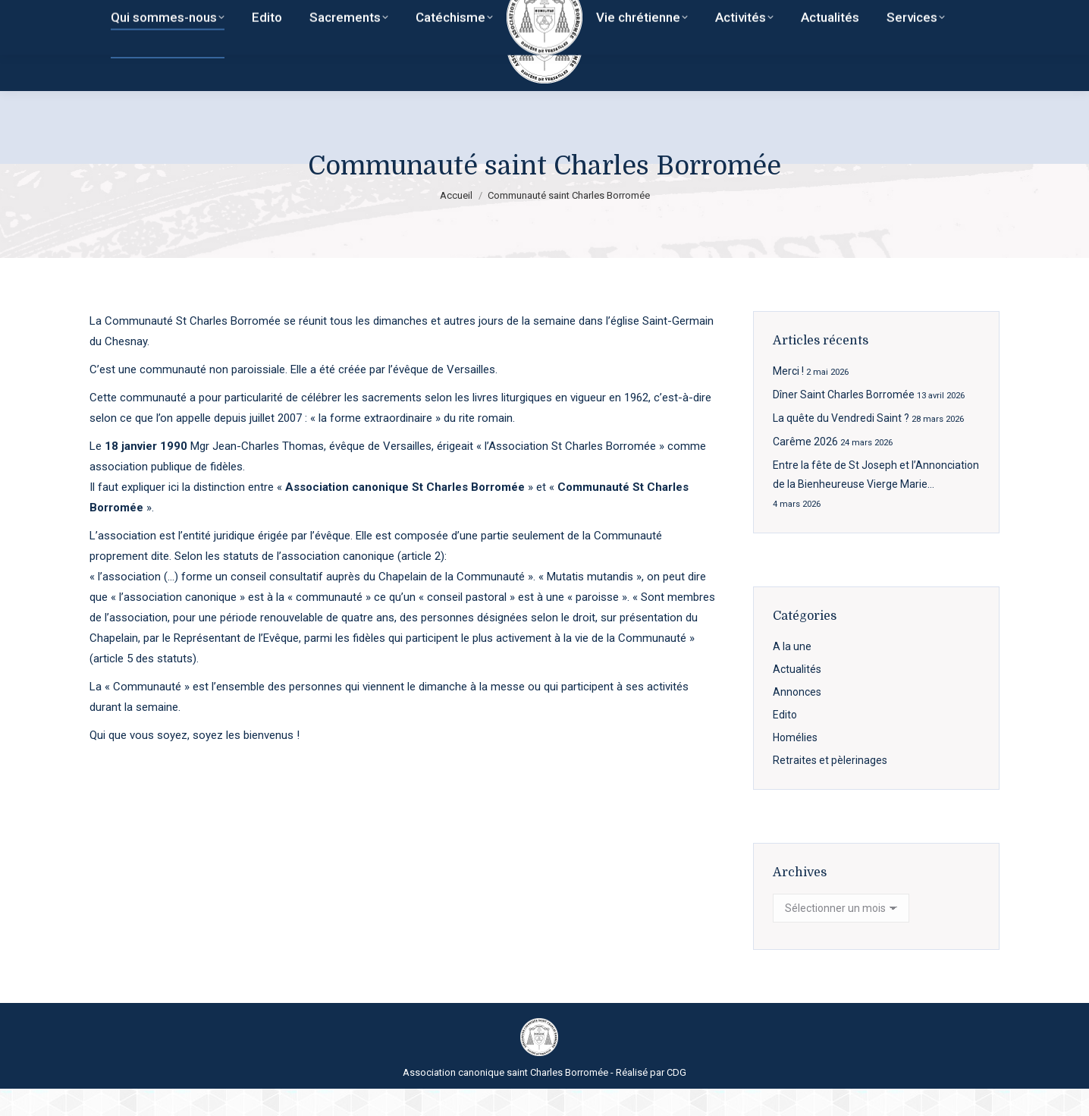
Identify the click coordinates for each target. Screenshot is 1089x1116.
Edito (785, 742)
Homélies (795, 765)
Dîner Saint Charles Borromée (844, 422)
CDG (676, 1099)
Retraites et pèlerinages (830, 787)
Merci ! (788, 398)
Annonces (797, 719)
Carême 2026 (805, 469)
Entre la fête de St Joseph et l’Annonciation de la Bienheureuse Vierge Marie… (876, 501)
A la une (792, 674)
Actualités (797, 696)
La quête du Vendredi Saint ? (841, 445)
